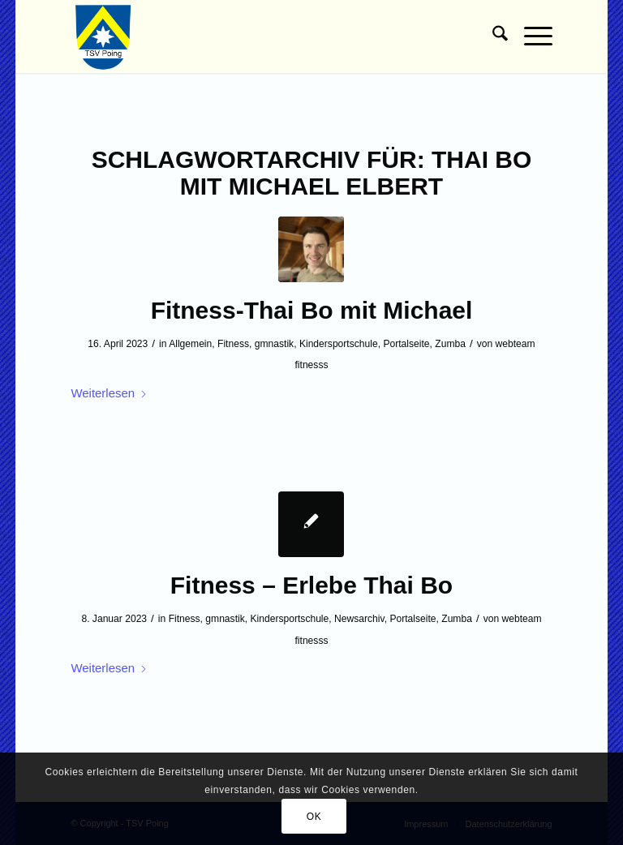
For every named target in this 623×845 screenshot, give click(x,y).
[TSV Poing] (103, 36)
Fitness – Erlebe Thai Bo (311, 585)
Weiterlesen (109, 393)
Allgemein (190, 344)
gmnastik (274, 344)
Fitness (233, 344)
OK (314, 816)
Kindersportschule (338, 344)
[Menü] (530, 36)
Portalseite (406, 344)
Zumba (450, 344)
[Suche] (492, 36)
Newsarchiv (359, 618)
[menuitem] (492, 36)
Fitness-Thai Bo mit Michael (312, 310)
